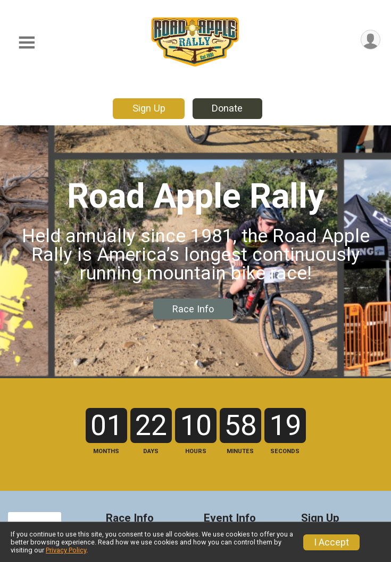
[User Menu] (370, 39)
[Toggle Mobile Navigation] (26, 43)
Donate (227, 108)
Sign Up (148, 108)
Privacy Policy (66, 550)
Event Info (230, 518)
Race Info (193, 308)
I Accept (331, 542)
